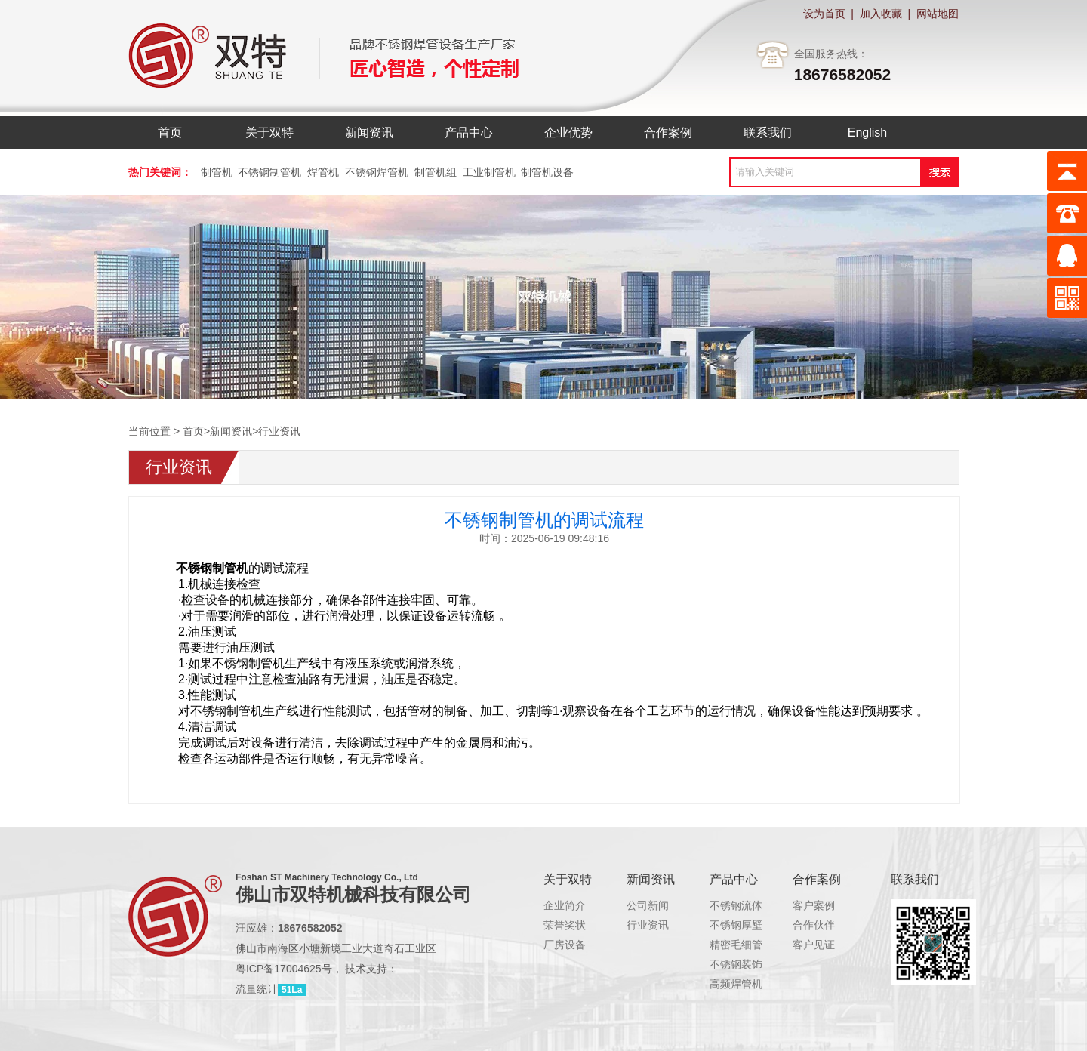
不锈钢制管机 (269, 172)
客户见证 (814, 945)
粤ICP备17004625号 (284, 969)
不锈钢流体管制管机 (757, 905)
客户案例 (814, 905)
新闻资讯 (231, 431)
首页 (193, 431)
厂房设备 (565, 945)
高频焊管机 (736, 984)
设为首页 (824, 14)
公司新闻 (648, 905)
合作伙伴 (814, 925)
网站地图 (937, 14)
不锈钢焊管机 (376, 172)
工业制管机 (489, 172)
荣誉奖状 (565, 925)
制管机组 (435, 172)
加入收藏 (881, 14)
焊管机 (323, 172)
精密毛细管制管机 (752, 945)
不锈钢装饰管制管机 (757, 964)
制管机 (216, 172)
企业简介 (565, 905)
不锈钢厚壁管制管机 (757, 925)
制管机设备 (547, 172)
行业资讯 (279, 431)
